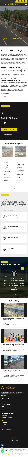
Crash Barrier (7, 163)
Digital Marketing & (23, 450)
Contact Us (4, 408)
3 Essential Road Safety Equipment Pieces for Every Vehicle (13, 319)
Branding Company (14, 451)
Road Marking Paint (5, 419)
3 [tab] (15, 294)
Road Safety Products (6, 404)
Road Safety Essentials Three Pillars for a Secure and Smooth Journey (13, 345)
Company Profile (5, 402)
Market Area (4, 409)
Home (3, 401)
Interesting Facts (5, 105)
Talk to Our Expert (8, 134)
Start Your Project (9, 129)
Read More (6, 96)
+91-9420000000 (7, 429)
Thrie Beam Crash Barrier (20, 163)
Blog (3, 406)
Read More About (8, 210)
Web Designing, (16, 450)
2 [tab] (14, 188)
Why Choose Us (4, 195)
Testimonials (4, 262)
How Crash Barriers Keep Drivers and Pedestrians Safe (12, 371)
